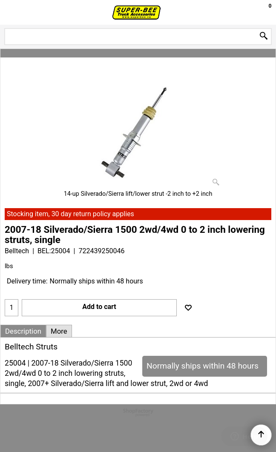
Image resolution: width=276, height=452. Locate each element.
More (59, 331)
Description (23, 331)
